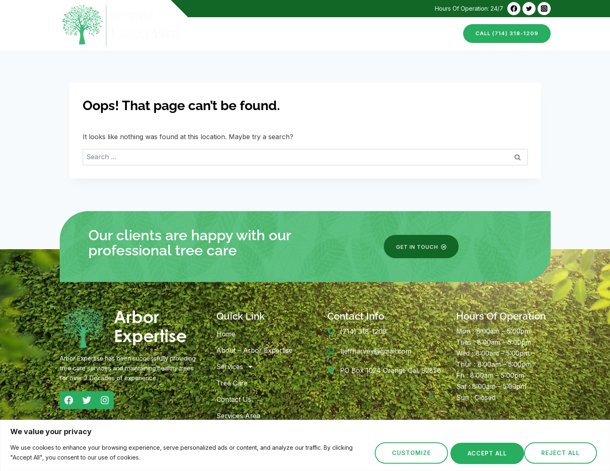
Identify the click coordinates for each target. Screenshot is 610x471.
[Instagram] (544, 8)
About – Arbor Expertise (274, 33)
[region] (305, 446)
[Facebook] (513, 8)
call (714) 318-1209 (506, 33)
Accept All (563, 453)
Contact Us (434, 33)
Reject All (486, 453)
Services (235, 366)
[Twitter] (529, 8)
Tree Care (387, 33)
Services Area (238, 416)
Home (213, 33)
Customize (410, 453)
